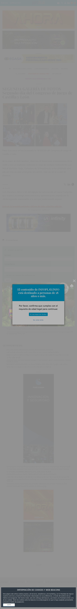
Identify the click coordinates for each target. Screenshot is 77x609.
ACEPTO (9, 605)
